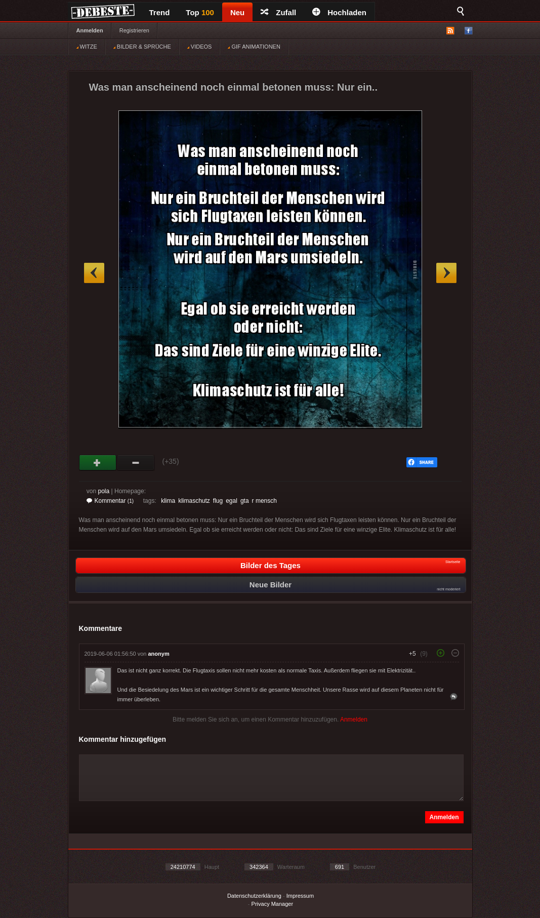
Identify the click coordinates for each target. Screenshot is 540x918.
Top (200, 12)
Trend (159, 12)
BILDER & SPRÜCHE (142, 47)
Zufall (278, 12)
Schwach (136, 463)
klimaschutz (194, 500)
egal (231, 500)
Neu (237, 12)
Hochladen (339, 12)
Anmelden (89, 30)
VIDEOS (199, 47)
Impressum (300, 896)
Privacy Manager (273, 904)
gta (244, 500)
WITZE (86, 47)
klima (168, 500)
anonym (159, 654)
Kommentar (110, 500)
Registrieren (134, 30)
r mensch (264, 500)
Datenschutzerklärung (254, 896)
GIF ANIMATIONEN (254, 47)
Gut (98, 463)
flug (218, 500)
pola (104, 491)
